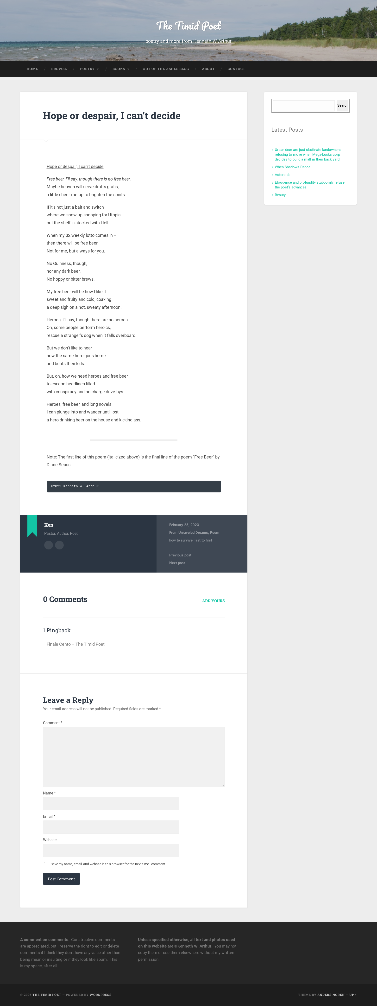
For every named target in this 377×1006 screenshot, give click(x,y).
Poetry (87, 69)
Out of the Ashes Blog (166, 69)
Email (49, 817)
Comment (52, 723)
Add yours (213, 600)
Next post (177, 563)
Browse (59, 69)
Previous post (180, 555)
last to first (203, 540)
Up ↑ (353, 995)
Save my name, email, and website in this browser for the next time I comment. (108, 864)
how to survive (181, 540)
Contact (236, 69)
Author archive (48, 545)
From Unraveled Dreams (188, 532)
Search (342, 105)
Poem (214, 532)
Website (50, 840)
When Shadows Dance (292, 167)
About (208, 69)
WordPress (101, 995)
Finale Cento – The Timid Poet (76, 644)
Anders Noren (331, 995)
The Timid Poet (188, 25)
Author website (59, 545)
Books (119, 69)
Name (49, 793)
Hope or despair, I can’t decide (112, 115)
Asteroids (282, 175)
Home (32, 69)
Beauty (280, 195)
